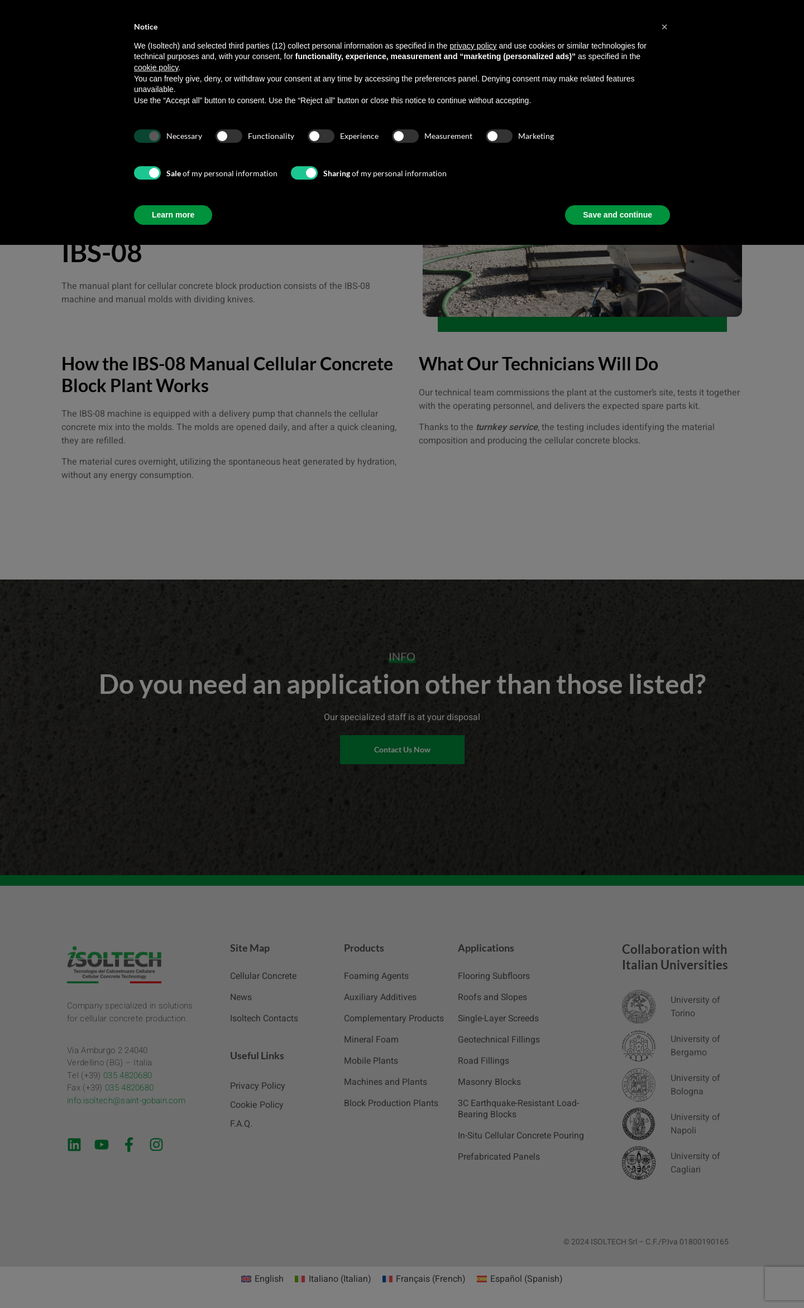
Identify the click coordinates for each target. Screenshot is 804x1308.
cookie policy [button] (156, 67)
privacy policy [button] (472, 45)
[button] (664, 27)
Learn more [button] (173, 214)
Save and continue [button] (617, 214)
